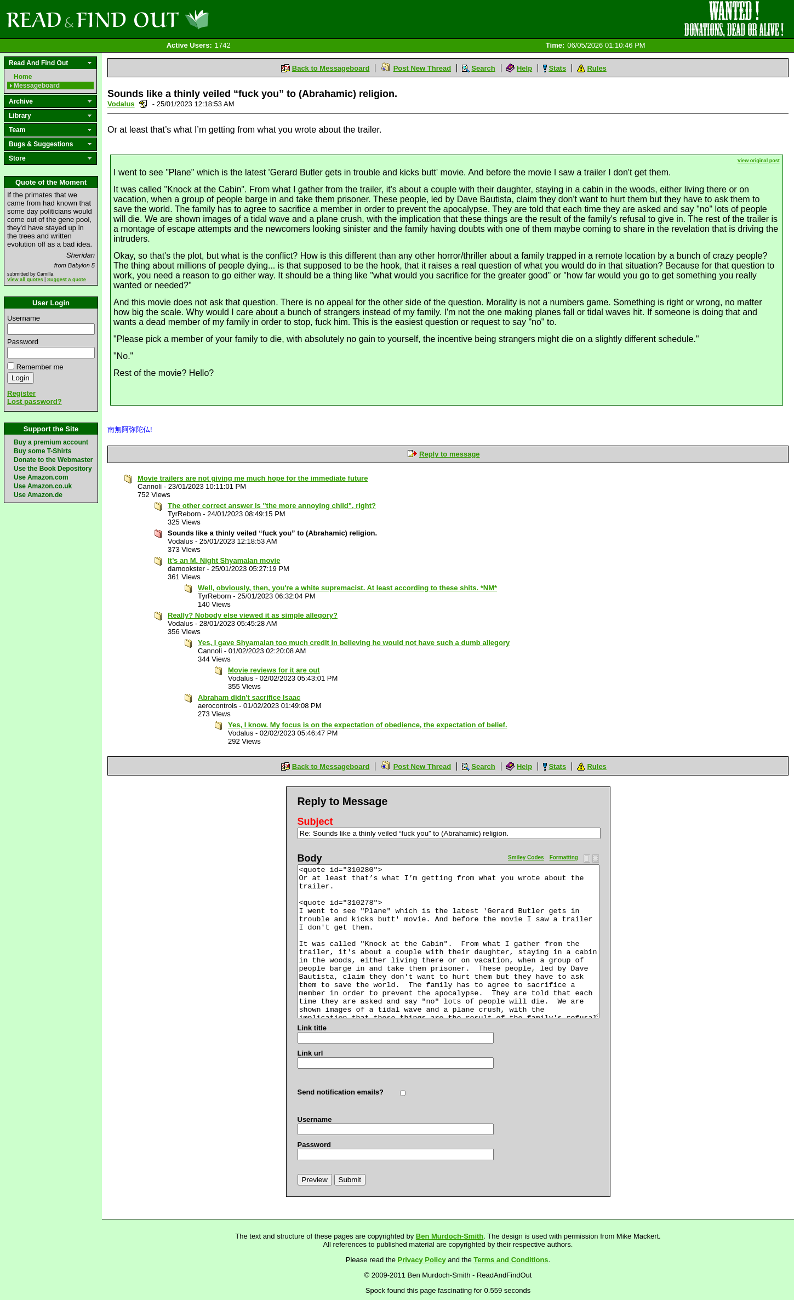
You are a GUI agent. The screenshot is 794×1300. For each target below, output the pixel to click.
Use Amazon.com (41, 477)
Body (310, 858)
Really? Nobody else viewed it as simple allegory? (253, 615)
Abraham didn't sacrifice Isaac (249, 697)
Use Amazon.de (38, 495)
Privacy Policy (422, 1260)
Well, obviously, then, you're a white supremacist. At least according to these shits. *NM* (347, 588)
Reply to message (449, 454)
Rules (596, 68)
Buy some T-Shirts (42, 451)
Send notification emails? (341, 1092)
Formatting (564, 857)
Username (23, 318)
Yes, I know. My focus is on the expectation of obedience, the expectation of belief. (367, 725)
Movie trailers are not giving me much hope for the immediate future (253, 478)
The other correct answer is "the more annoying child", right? (272, 505)
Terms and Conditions (510, 1260)
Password (22, 342)
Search (483, 68)
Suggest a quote (66, 279)
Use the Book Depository (53, 468)
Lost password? (34, 401)
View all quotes (25, 279)
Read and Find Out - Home (165, 19)
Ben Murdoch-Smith (450, 1236)
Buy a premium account (51, 442)
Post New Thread (422, 68)
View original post (759, 160)
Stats (557, 68)
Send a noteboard (143, 104)
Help (524, 68)
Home (23, 77)
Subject (315, 821)
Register (21, 393)
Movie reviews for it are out (274, 670)
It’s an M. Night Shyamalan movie (224, 560)
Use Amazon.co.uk (43, 486)
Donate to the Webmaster (53, 460)
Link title (312, 1028)
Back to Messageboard (331, 68)
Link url (310, 1053)
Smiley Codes (526, 857)
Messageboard (37, 85)
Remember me (40, 367)
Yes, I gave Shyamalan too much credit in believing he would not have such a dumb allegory (354, 642)
